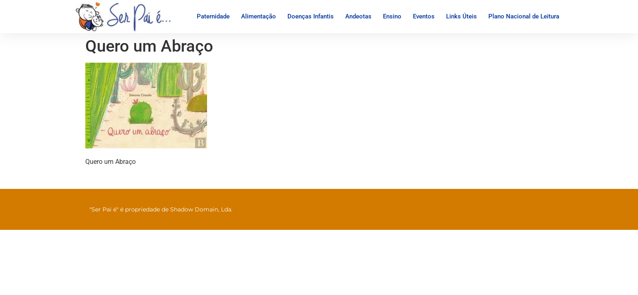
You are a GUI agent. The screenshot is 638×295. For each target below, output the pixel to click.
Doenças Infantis (310, 16)
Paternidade (213, 16)
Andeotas (358, 16)
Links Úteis (461, 16)
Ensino (392, 16)
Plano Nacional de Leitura (523, 16)
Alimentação (258, 16)
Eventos (424, 16)
